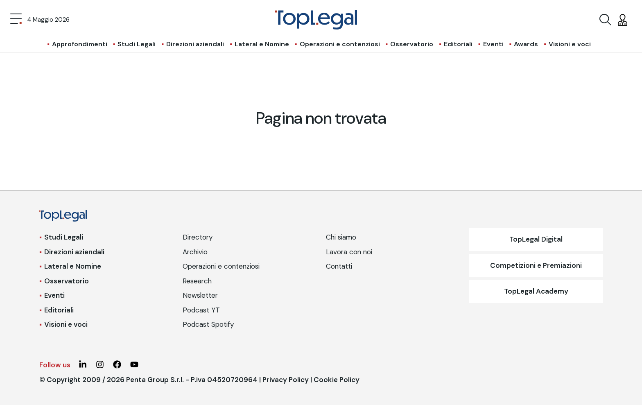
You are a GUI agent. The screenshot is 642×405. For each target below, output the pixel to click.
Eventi (493, 44)
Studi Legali (137, 44)
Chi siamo (341, 237)
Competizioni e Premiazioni (536, 265)
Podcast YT (201, 309)
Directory (197, 237)
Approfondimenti (79, 44)
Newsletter (200, 295)
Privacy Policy (285, 379)
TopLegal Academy (536, 291)
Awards (526, 44)
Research (197, 280)
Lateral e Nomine (262, 44)
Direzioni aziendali (195, 44)
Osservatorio (411, 44)
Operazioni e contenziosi (340, 44)
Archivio (195, 251)
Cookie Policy (336, 379)
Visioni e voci (570, 44)
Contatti (339, 266)
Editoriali (458, 44)
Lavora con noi (349, 251)
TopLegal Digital (536, 239)
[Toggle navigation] (16, 19)
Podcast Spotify (208, 324)
